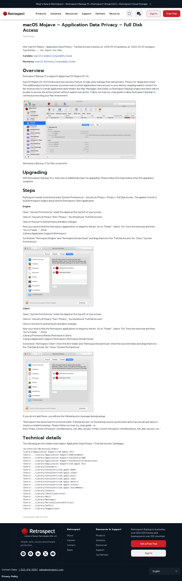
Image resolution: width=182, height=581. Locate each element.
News (70, 549)
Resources (72, 13)
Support (86, 13)
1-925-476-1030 (28, 569)
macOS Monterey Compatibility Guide (55, 61)
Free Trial (172, 13)
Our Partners (102, 554)
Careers (71, 540)
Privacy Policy (10, 576)
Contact (71, 545)
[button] (139, 14)
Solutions (55, 13)
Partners (100, 13)
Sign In (153, 13)
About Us (114, 13)
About (70, 535)
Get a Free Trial (148, 543)
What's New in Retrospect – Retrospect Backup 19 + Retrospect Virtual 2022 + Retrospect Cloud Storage (89, 3)
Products (41, 13)
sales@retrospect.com (51, 569)
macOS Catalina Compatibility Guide (53, 55)
